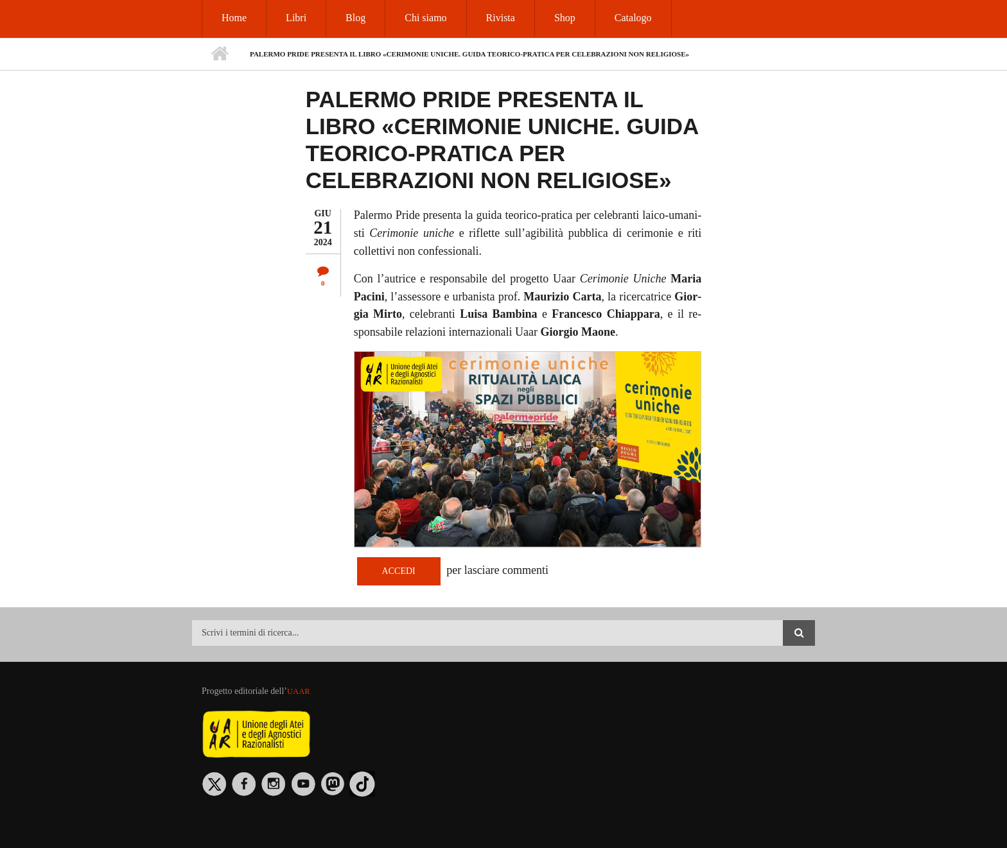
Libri (296, 17)
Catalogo (633, 17)
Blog (355, 17)
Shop (564, 17)
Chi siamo (425, 17)
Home (234, 17)
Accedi (399, 571)
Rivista (500, 17)
